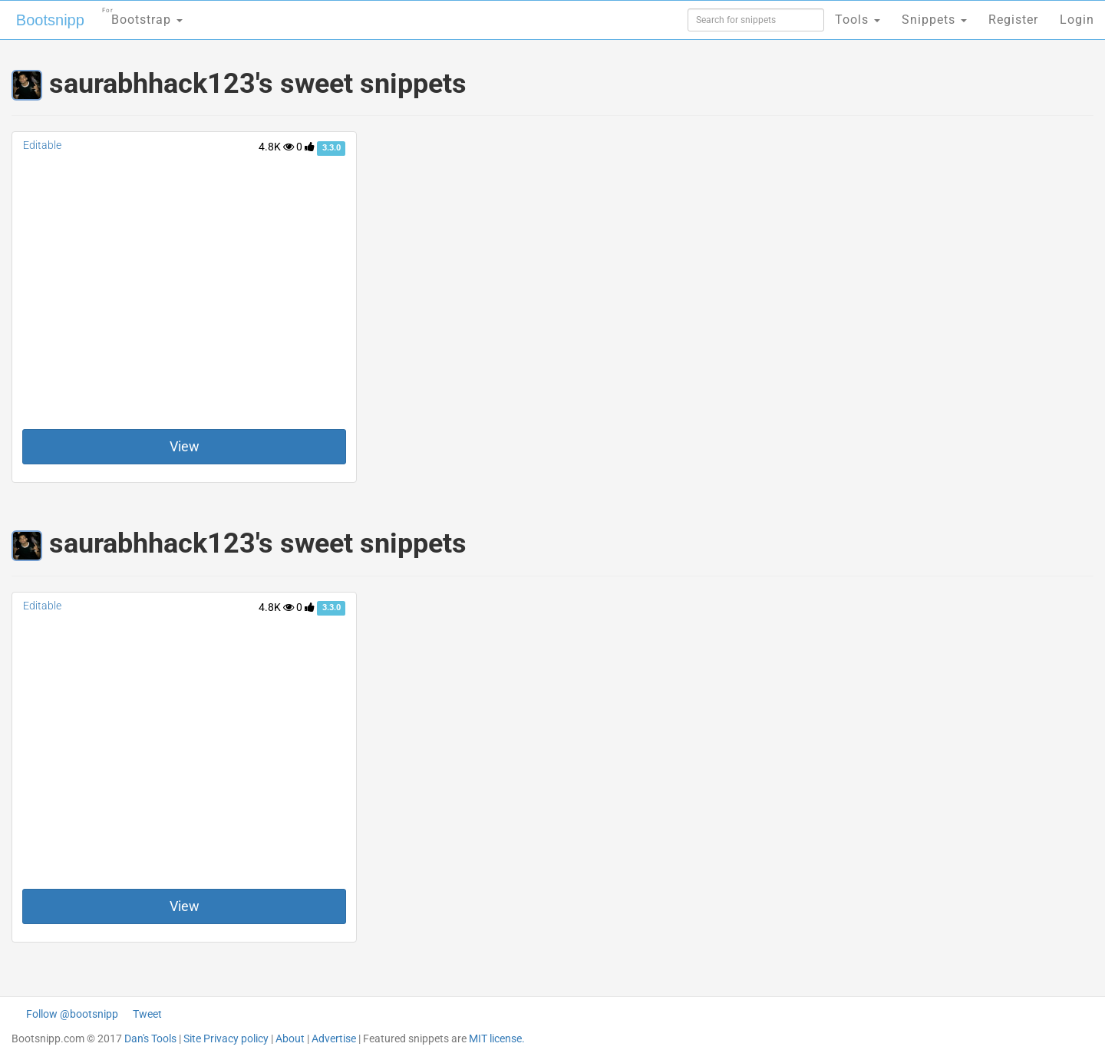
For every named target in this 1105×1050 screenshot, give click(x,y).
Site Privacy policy (226, 1038)
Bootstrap (142, 15)
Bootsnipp (50, 20)
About (290, 1038)
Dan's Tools (150, 1038)
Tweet (147, 1014)
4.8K (276, 146)
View (185, 446)
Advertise (334, 1038)
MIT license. (497, 1038)
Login (1077, 19)
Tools (857, 19)
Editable (42, 145)
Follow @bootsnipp (72, 1014)
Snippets (934, 19)
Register (1013, 19)
